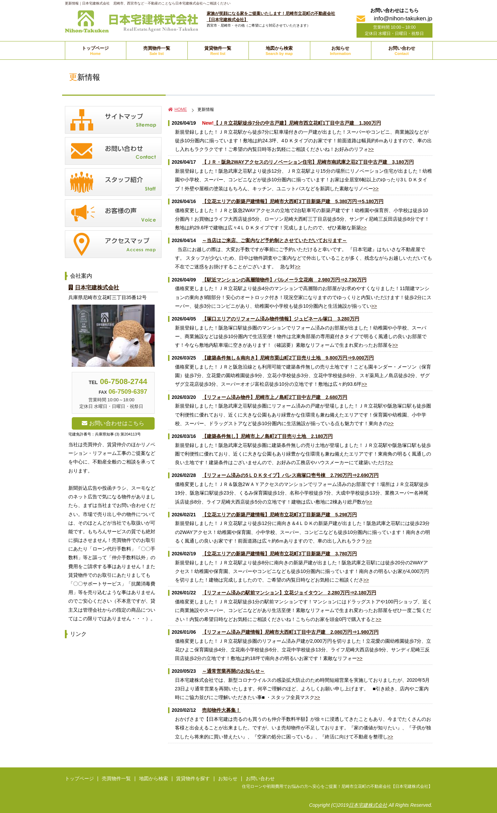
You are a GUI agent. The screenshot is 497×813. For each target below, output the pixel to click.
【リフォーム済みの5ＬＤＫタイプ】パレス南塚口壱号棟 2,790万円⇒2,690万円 (290, 475)
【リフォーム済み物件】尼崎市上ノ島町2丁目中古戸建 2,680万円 (274, 397)
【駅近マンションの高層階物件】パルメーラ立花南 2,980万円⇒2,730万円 (284, 280)
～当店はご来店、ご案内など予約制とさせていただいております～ (274, 240)
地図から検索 (279, 51)
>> (371, 149)
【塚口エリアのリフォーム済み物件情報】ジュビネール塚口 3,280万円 (280, 319)
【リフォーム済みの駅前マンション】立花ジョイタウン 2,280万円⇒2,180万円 (289, 592)
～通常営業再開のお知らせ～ (233, 671)
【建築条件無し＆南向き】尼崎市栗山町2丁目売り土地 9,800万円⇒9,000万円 (288, 358)
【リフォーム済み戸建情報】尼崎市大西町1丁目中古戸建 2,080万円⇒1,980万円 (290, 632)
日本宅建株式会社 (93, 287)
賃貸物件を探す (193, 778)
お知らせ (340, 51)
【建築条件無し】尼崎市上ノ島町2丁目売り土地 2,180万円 (267, 436)
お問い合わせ (401, 51)
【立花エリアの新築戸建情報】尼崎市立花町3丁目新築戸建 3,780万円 (279, 553)
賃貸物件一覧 (217, 51)
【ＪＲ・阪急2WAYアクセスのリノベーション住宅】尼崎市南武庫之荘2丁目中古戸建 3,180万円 (307, 162)
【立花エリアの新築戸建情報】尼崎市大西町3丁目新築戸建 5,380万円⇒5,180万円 (292, 201)
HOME (177, 109)
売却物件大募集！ (221, 710)
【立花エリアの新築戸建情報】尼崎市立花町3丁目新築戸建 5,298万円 (279, 514)
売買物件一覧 (156, 51)
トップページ (95, 51)
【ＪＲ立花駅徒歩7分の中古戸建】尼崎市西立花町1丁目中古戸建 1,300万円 (297, 123)
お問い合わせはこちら (113, 423)
